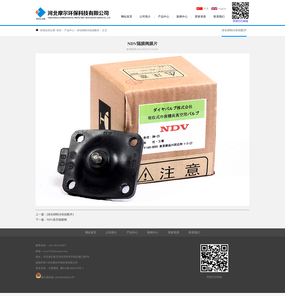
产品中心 (163, 17)
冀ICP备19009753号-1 (71, 268)
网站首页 (126, 17)
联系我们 (219, 17)
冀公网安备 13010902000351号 (57, 277)
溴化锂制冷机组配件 (88, 30)
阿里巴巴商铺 (240, 20)
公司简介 (145, 17)
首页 (59, 30)
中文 (206, 8)
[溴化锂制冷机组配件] (60, 214)
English (222, 8)
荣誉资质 (200, 17)
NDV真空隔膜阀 (57, 219)
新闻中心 (182, 17)
